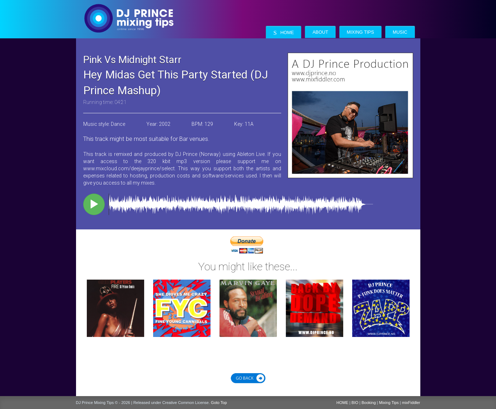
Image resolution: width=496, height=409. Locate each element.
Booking (369, 402)
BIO (354, 402)
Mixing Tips (360, 32)
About (320, 32)
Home (283, 32)
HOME (342, 402)
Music (400, 32)
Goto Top (219, 402)
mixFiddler (411, 402)
